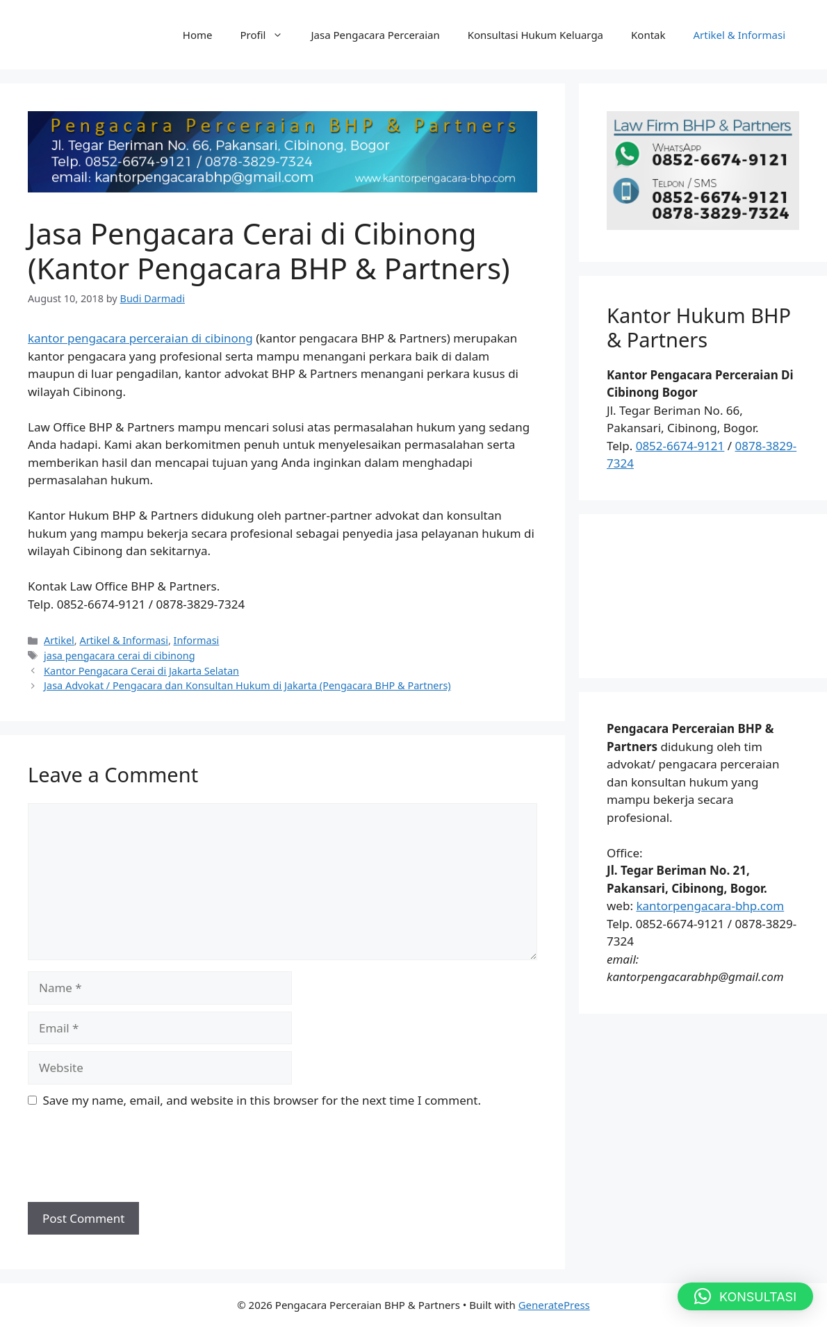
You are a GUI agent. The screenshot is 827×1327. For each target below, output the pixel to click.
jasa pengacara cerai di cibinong (119, 655)
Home (198, 35)
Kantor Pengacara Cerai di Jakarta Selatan (141, 670)
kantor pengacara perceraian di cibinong (140, 338)
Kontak (648, 35)
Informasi (197, 640)
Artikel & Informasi (739, 35)
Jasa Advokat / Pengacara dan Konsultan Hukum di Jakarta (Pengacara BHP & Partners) (247, 685)
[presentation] (133, 1161)
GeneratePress (554, 1305)
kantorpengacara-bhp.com (710, 906)
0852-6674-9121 (680, 446)
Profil (268, 35)
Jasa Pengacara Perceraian (375, 35)
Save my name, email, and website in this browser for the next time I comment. (262, 1100)
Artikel (59, 640)
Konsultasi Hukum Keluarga (535, 35)
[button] (745, 1296)
